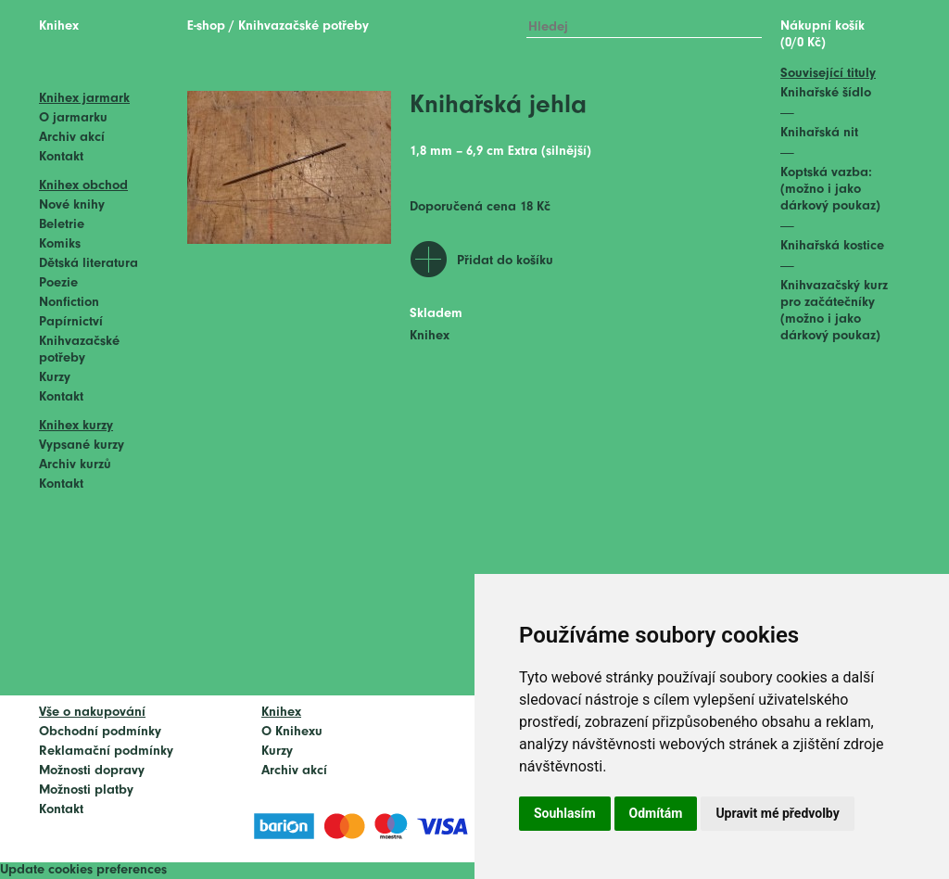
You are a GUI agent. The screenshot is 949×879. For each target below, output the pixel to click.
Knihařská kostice (832, 246)
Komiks (60, 244)
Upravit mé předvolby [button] (777, 813)
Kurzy (54, 378)
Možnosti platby (86, 790)
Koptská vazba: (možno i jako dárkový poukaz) (830, 189)
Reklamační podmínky (106, 751)
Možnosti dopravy (92, 771)
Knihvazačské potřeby (303, 26)
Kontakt (61, 157)
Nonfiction (69, 303)
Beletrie (61, 225)
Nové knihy (72, 205)
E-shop (206, 26)
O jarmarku (73, 118)
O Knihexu (292, 732)
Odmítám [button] (656, 813)
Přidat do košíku (505, 261)
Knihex (59, 26)
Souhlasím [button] (565, 813)
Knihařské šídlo (825, 93)
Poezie (58, 283)
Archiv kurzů (75, 465)
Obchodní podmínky (100, 732)
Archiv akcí (72, 138)
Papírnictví (71, 322)
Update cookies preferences (83, 870)
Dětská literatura (88, 264)
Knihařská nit (819, 133)
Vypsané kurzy (81, 446)
